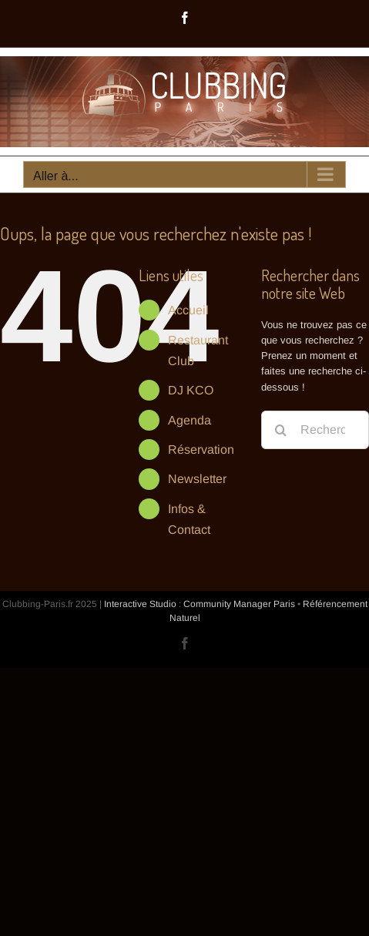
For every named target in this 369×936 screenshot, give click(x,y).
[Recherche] (280, 430)
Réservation (201, 449)
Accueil (188, 310)
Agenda (189, 420)
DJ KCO (190, 390)
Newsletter (197, 478)
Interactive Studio (140, 604)
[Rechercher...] (315, 430)
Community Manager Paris (239, 604)
